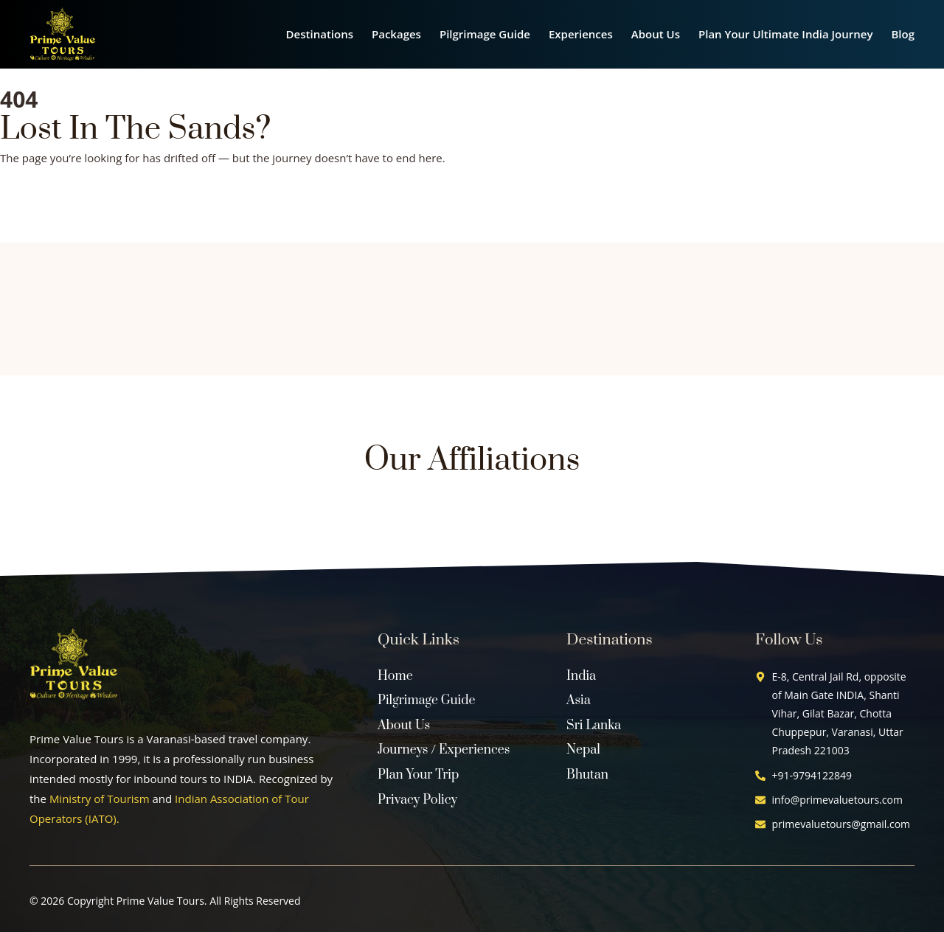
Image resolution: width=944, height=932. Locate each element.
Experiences (581, 34)
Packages (396, 34)
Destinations (319, 34)
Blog (902, 34)
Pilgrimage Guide (485, 34)
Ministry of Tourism (99, 798)
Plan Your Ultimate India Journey (785, 34)
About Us (655, 34)
